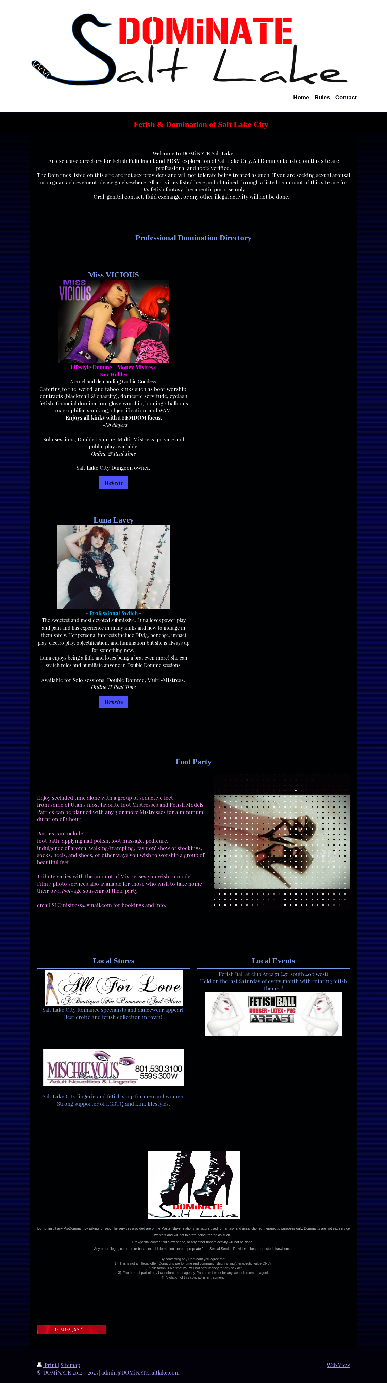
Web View (338, 1364)
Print (47, 1364)
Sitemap (70, 1364)
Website (113, 482)
